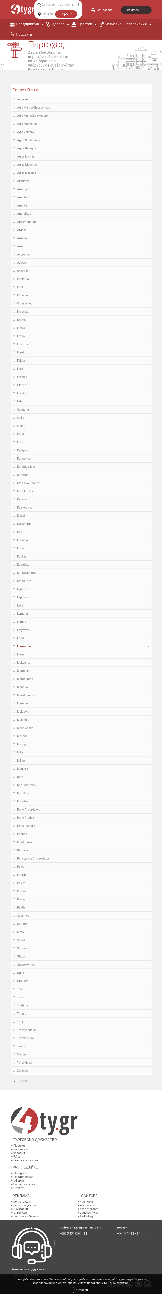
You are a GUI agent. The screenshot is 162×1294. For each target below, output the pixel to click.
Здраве (58, 24)
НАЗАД (22, 1081)
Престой (85, 24)
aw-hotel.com (89, 1209)
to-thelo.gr (87, 1216)
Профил (19, 1145)
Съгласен (81, 1290)
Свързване (104, 10)
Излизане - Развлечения (126, 24)
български (136, 10)
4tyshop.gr (87, 1201)
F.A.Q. (17, 1156)
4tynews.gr (87, 1205)
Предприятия (27, 24)
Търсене (66, 14)
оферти (18, 1180)
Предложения (23, 1177)
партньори (20, 1149)
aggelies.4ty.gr (89, 1212)
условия (19, 1153)
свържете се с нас (26, 1160)
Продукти (24, 34)
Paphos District (26, 90)
